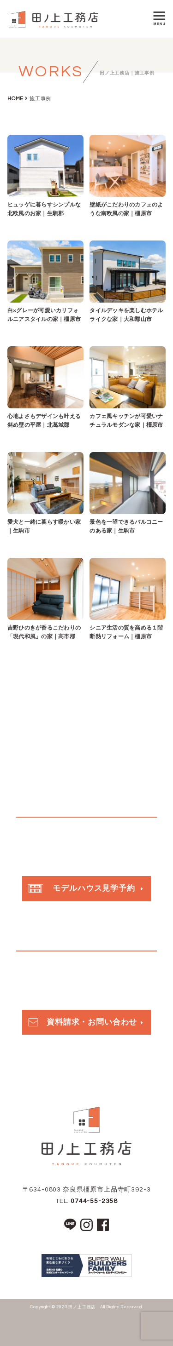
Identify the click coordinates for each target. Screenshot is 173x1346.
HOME (15, 98)
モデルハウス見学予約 (81, 888)
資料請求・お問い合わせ (81, 1022)
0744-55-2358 (94, 1201)
